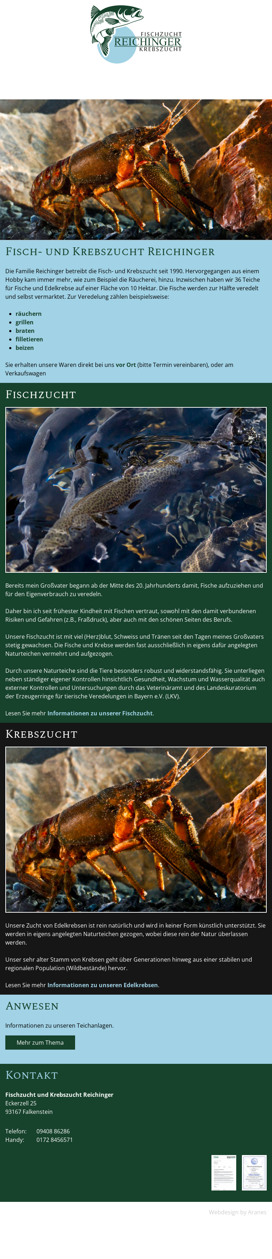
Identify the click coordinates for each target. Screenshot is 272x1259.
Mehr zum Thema (40, 1042)
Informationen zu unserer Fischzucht (100, 713)
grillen (25, 322)
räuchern (29, 314)
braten (25, 331)
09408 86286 (53, 1131)
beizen (25, 348)
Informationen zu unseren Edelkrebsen (102, 985)
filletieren (29, 339)
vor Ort (126, 365)
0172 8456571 (54, 1140)
